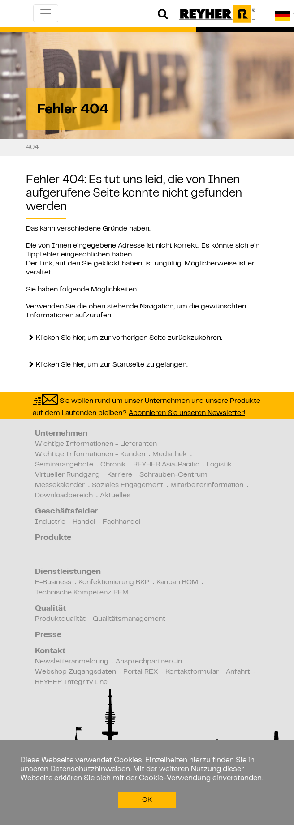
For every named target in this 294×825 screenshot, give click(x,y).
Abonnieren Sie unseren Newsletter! (187, 413)
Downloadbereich (64, 495)
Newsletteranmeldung (71, 661)
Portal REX (140, 672)
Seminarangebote (64, 465)
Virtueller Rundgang (67, 475)
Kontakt (50, 651)
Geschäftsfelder (66, 511)
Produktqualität (60, 619)
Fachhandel (122, 522)
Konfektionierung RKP (113, 582)
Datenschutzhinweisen (90, 769)
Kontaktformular (192, 672)
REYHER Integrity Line (71, 682)
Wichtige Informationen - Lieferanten (96, 444)
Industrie (50, 522)
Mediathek (169, 454)
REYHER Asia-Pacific (166, 465)
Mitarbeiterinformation (206, 485)
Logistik (219, 465)
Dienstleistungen (68, 572)
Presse (48, 635)
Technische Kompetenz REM (82, 593)
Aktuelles (115, 495)
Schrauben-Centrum (173, 475)
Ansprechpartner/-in (149, 661)
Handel (84, 522)
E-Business (53, 582)
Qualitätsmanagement (129, 619)
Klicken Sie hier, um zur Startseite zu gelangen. (112, 365)
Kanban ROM (177, 582)
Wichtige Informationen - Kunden (90, 454)
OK (147, 800)
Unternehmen (61, 433)
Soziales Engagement (127, 485)
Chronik (113, 465)
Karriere (119, 475)
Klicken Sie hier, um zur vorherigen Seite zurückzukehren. (129, 338)
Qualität (50, 608)
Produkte (53, 538)
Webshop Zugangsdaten (75, 672)
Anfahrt (238, 672)
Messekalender (60, 485)
